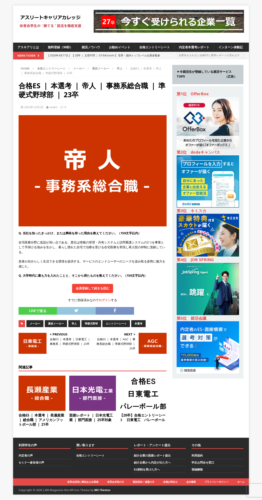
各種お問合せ (170, 481)
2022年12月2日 (33, 107)
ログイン (105, 300)
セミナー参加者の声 (31, 462)
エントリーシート (116, 323)
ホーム (241, 481)
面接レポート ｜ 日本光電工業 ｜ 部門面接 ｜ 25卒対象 (91, 417)
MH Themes (102, 490)
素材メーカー (100, 68)
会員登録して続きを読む (92, 288)
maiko (54, 107)
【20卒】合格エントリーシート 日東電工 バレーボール (142, 417)
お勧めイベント (119, 47)
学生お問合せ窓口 (202, 462)
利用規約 (197, 455)
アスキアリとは (28, 47)
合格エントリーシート (154, 47)
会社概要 (191, 481)
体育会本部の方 (115, 481)
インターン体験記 (230, 47)
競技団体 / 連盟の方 (143, 481)
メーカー (78, 68)
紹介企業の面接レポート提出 (152, 455)
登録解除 (197, 469)
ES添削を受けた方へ (147, 469)
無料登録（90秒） (60, 47)
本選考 (138, 323)
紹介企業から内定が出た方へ (152, 462)
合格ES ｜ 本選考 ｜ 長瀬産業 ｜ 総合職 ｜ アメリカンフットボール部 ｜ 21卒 (41, 420)
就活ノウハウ (91, 47)
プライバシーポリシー (217, 481)
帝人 (74, 323)
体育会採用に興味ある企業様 (82, 481)
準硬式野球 (91, 323)
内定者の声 (26, 455)
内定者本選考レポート (194, 47)
